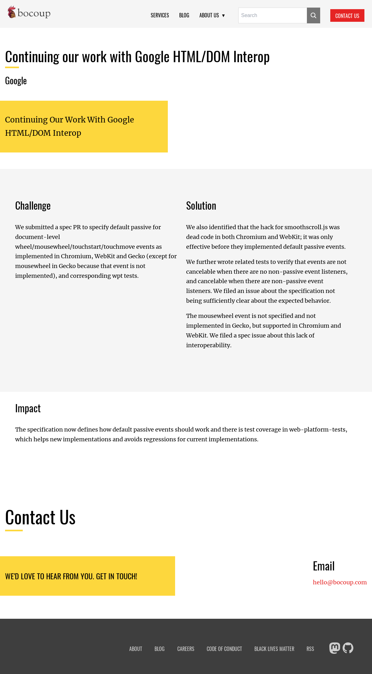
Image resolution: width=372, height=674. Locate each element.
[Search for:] (272, 15)
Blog (184, 15)
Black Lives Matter (274, 649)
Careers (185, 649)
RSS (310, 649)
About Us (209, 15)
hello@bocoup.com (340, 582)
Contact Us (347, 16)
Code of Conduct (224, 649)
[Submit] (313, 15)
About (135, 649)
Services (160, 15)
